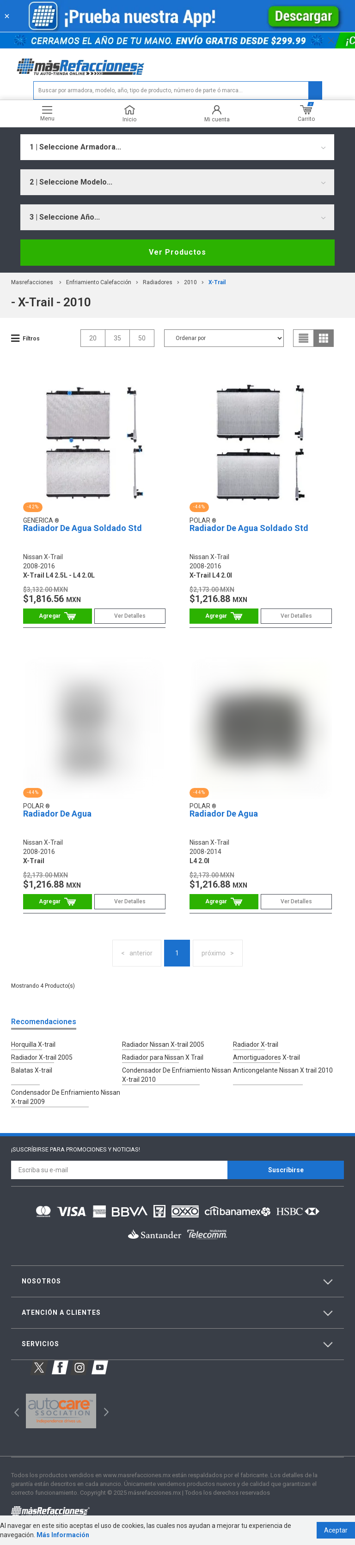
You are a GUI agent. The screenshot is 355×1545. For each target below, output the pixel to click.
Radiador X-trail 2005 (42, 1057)
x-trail (217, 282)
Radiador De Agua (57, 813)
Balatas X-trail (31, 1070)
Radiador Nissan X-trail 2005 (163, 1044)
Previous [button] (13, 1411)
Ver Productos (177, 252)
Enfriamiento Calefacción (98, 282)
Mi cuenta (217, 113)
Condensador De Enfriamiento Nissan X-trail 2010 (176, 1075)
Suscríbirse (286, 1170)
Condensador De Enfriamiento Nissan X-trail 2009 (65, 1097)
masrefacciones (32, 282)
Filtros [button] (31, 338)
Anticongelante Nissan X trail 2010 (283, 1070)
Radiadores (157, 282)
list (304, 338)
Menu (47, 113)
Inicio (129, 113)
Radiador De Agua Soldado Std (82, 528)
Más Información (63, 1535)
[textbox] (177, 90)
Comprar (57, 616)
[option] (61, 1411)
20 (93, 338)
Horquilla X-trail (33, 1044)
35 (117, 338)
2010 (190, 282)
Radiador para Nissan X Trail (162, 1057)
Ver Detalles (130, 616)
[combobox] (177, 147)
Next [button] (105, 1411)
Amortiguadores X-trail (266, 1057)
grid (323, 338)
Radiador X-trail (255, 1044)
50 (142, 338)
